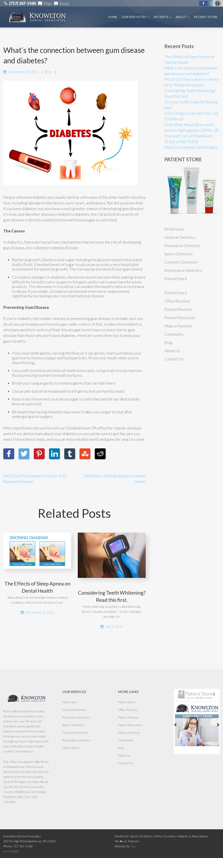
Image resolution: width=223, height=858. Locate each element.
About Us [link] (172, 350)
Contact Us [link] (174, 359)
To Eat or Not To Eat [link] (181, 141)
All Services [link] (174, 229)
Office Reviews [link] (177, 301)
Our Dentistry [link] (135, 17)
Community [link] (174, 334)
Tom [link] (133, 846)
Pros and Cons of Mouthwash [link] (188, 135)
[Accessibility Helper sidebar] (218, 3)
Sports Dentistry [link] (178, 253)
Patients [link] (162, 17)
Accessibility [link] (11, 851)
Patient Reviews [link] (178, 309)
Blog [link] (48, 72)
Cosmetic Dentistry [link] (181, 262)
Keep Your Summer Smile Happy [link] (191, 147)
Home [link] (112, 17)
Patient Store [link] (206, 17)
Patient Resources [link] (180, 317)
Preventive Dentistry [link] (182, 245)
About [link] (182, 17)
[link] (203, 3)
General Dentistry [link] (179, 237)
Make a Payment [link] (178, 325)
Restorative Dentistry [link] (183, 270)
